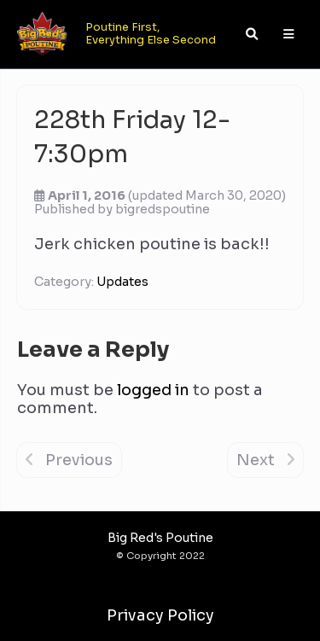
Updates (122, 281)
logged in (153, 390)
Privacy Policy (160, 615)
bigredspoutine (162, 209)
